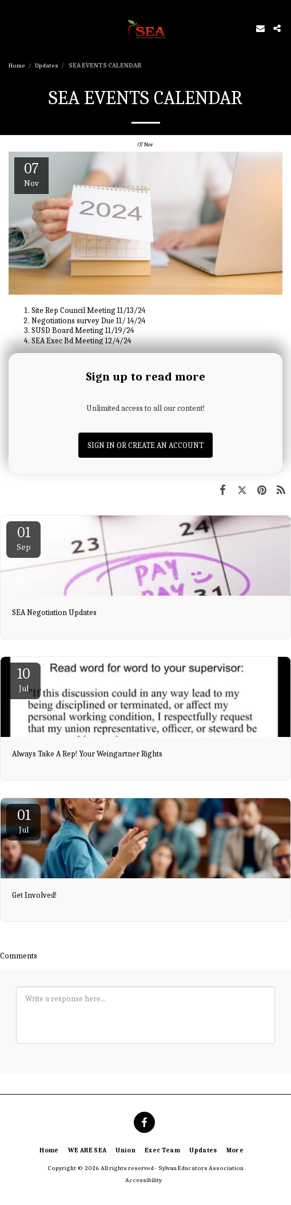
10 (23, 679)
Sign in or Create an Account (145, 445)
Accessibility (143, 1180)
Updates (46, 65)
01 (23, 538)
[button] (12, 27)
